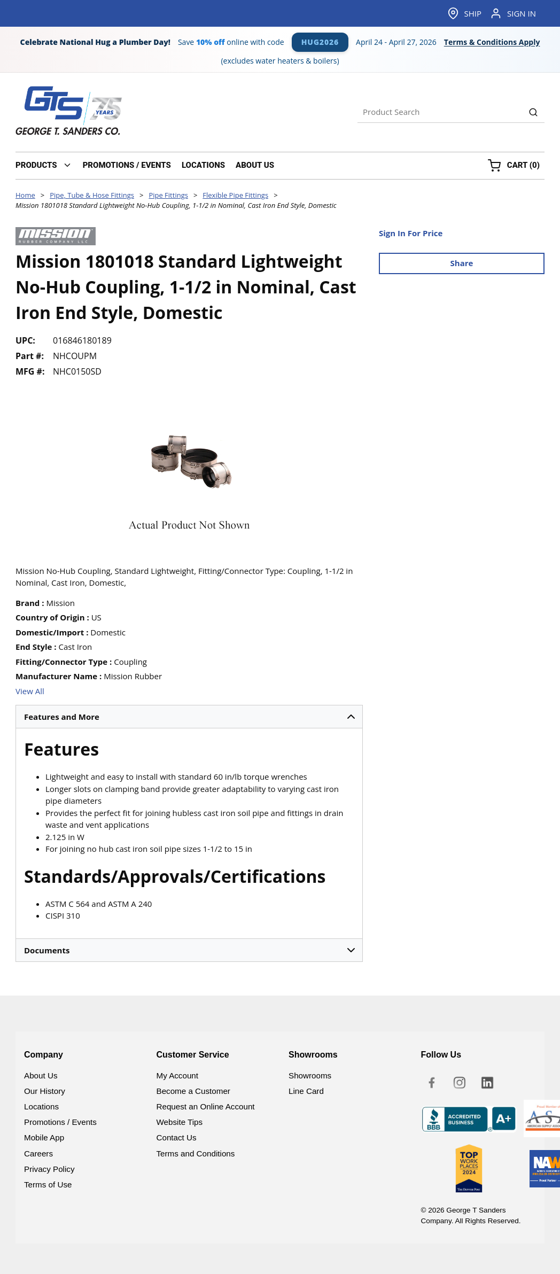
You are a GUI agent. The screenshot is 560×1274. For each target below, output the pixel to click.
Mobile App (44, 1137)
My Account (178, 1075)
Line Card (306, 1091)
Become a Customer (193, 1091)
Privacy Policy (49, 1169)
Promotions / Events (60, 1122)
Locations (41, 1106)
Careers (38, 1153)
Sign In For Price (410, 233)
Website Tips (180, 1122)
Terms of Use (48, 1184)
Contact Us (177, 1137)
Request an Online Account (206, 1106)
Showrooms (310, 1075)
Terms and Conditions (196, 1153)
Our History (44, 1091)
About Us (40, 1075)
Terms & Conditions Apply (492, 42)
